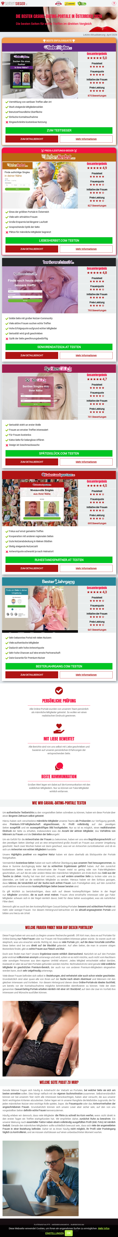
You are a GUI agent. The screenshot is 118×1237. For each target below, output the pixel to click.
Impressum (77, 1225)
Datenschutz (42, 1225)
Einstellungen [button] (54, 1233)
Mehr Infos (103, 1228)
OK (69, 1233)
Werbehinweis (60, 1225)
